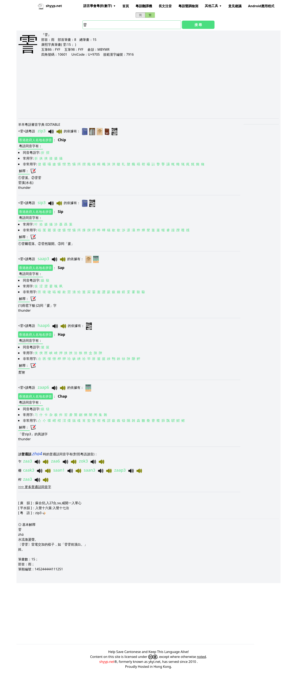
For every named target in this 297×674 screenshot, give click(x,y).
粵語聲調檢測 (188, 6)
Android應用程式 (261, 6)
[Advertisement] (142, 87)
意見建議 (235, 6)
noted (201, 656)
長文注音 (165, 6)
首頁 (125, 6)
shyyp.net (106, 661)
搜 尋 (198, 24)
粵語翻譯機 (144, 6)
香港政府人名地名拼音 (35, 140)
